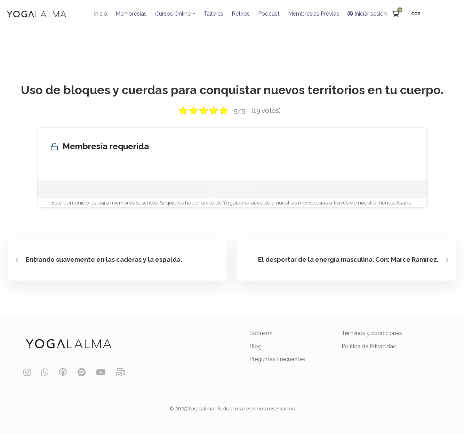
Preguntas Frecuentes (277, 359)
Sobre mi (260, 333)
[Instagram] (27, 372)
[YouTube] (100, 372)
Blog (255, 346)
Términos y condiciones (372, 333)
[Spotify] (82, 372)
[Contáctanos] (120, 372)
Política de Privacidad (369, 346)
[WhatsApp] (44, 372)
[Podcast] (63, 372)
